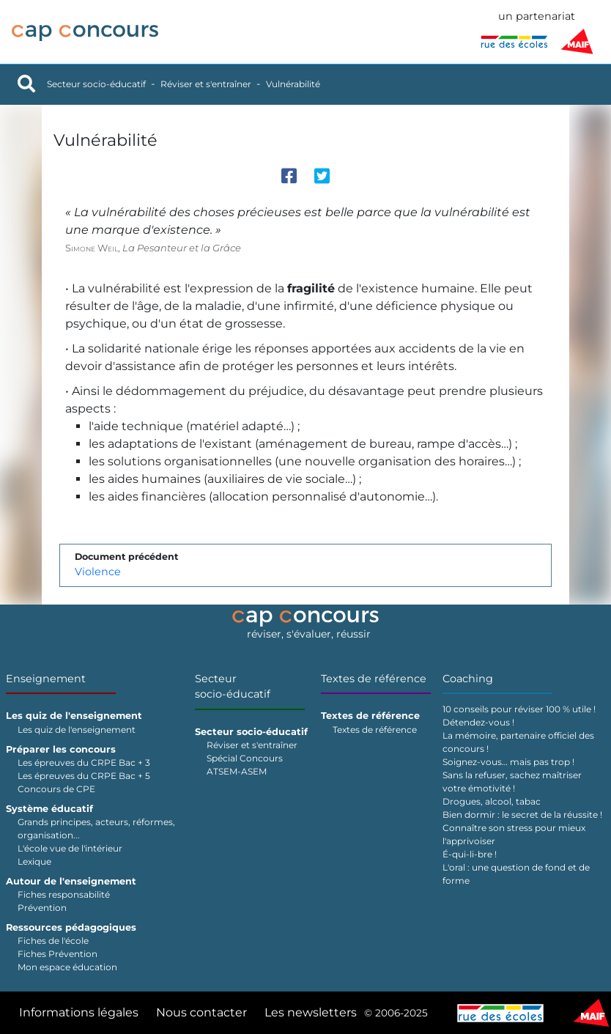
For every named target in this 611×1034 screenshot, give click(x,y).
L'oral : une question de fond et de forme (516, 874)
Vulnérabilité (293, 83)
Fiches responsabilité (64, 894)
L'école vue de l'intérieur (70, 848)
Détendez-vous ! (478, 722)
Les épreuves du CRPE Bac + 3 (84, 762)
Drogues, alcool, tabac (491, 801)
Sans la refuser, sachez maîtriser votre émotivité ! (512, 781)
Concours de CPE (56, 788)
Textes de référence (373, 678)
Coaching (467, 678)
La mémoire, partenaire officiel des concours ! (518, 742)
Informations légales (78, 1012)
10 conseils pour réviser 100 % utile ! (519, 709)
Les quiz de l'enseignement (77, 729)
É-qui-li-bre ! (469, 854)
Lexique (34, 861)
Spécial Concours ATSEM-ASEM (245, 765)
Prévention (42, 907)
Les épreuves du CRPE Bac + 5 (84, 775)
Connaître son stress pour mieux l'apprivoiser (513, 834)
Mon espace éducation (67, 966)
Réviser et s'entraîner (205, 83)
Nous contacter (201, 1012)
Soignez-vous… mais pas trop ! (508, 761)
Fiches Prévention (57, 953)
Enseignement (46, 678)
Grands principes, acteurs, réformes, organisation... (96, 828)
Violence (98, 571)
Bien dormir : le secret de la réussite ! (522, 814)
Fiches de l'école (53, 940)
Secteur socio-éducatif (96, 83)
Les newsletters (310, 1012)
